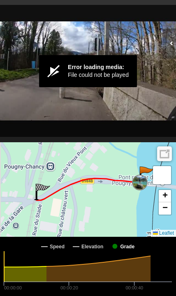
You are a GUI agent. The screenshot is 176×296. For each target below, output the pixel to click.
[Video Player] (88, 71)
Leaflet (163, 233)
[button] (146, 174)
